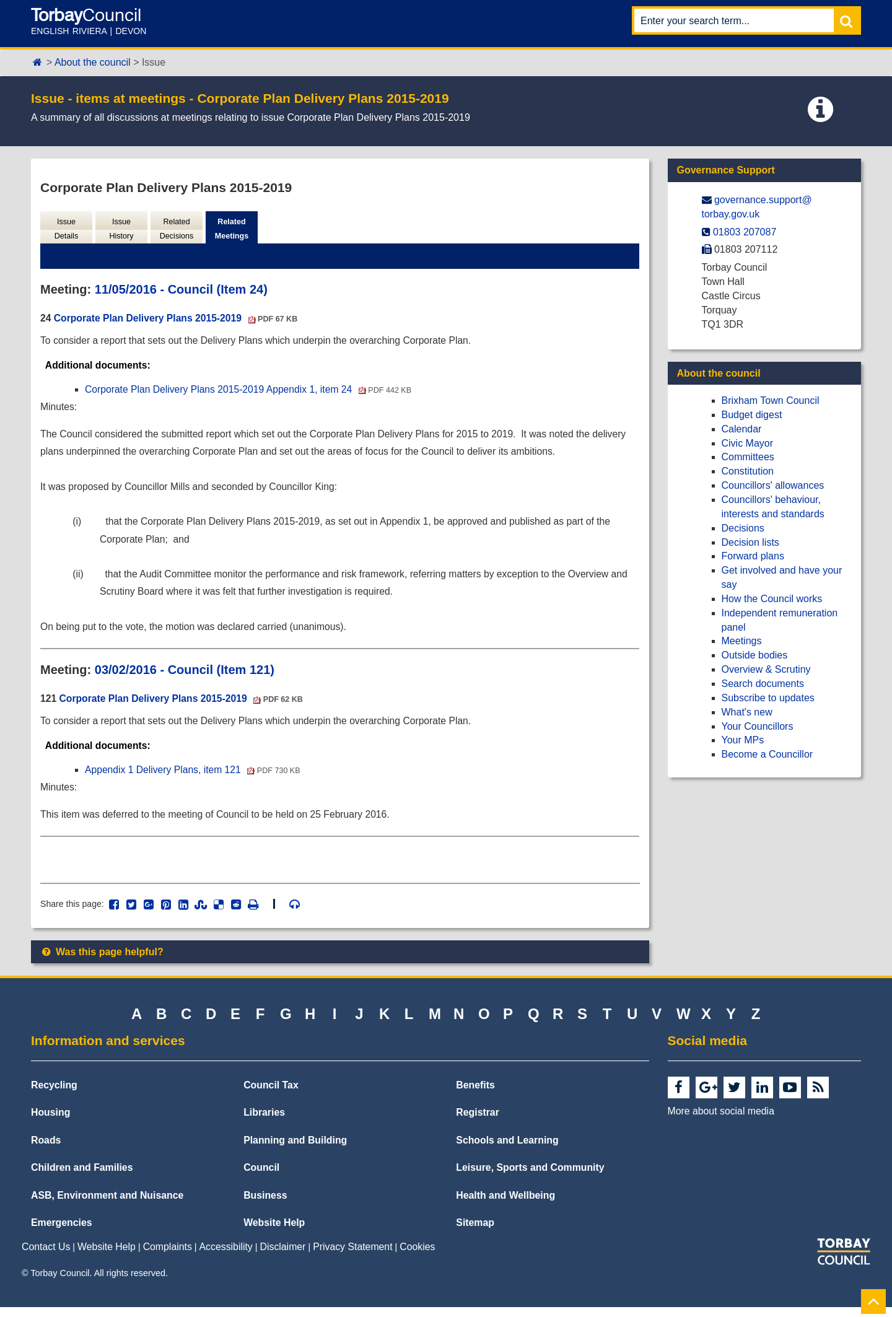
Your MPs (743, 740)
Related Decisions (176, 229)
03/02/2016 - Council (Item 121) (184, 676)
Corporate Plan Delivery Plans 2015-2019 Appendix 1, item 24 (251, 391)
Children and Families (82, 1177)
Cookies (417, 1256)
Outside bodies (755, 655)
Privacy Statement (352, 1256)
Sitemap (475, 1232)
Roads (46, 1149)
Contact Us (46, 1256)
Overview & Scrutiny (766, 669)
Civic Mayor (748, 443)
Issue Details (66, 229)
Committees (748, 457)
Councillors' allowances (773, 485)
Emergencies (61, 1232)
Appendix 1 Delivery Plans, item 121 (195, 777)
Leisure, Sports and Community (530, 1177)
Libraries (264, 1122)
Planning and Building (295, 1149)
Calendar (742, 429)
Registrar (477, 1122)
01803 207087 (744, 232)
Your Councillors (758, 726)
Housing (50, 1122)
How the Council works (772, 598)
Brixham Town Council (771, 400)
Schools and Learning (507, 1149)
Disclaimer (283, 1256)
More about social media (721, 1120)
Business (265, 1204)
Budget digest (752, 414)
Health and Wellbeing (505, 1204)
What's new (747, 712)
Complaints (167, 1256)
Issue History (121, 229)
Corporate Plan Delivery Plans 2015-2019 (178, 319)
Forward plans (753, 556)
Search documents (763, 683)
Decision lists (750, 542)
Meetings (742, 641)
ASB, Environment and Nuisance (107, 1204)
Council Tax (271, 1094)
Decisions (743, 528)
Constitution (748, 471)
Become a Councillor (767, 754)
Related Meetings (231, 229)
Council (261, 1177)
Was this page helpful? (102, 961)
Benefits (475, 1094)
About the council (93, 62)
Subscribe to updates (768, 698)
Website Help (274, 1232)
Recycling (54, 1094)
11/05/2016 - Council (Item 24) (181, 290)
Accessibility (226, 1256)
